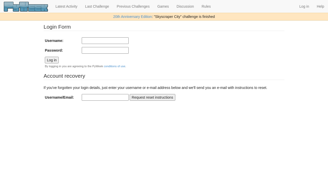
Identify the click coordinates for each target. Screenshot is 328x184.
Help (320, 6)
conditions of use (114, 66)
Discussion (185, 6)
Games (163, 6)
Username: (54, 41)
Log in (304, 6)
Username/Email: (59, 97)
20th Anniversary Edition (132, 17)
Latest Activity (67, 6)
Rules (206, 6)
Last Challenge (97, 6)
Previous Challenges (133, 6)
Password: (54, 50)
